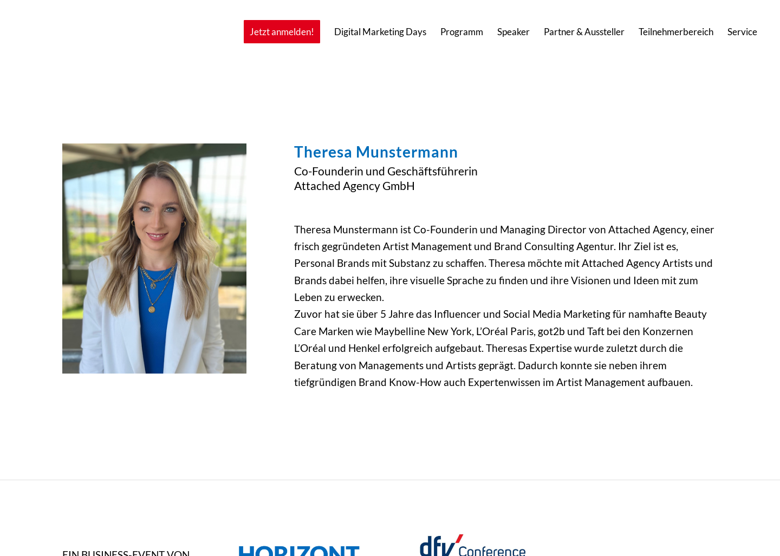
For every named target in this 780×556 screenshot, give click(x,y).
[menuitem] (282, 32)
